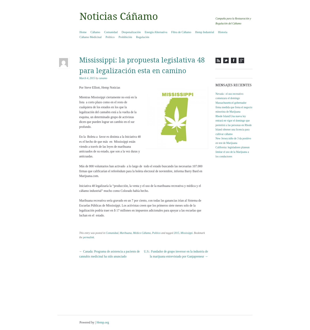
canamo (103, 78)
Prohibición (125, 37)
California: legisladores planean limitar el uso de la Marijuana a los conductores (232, 152)
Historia (222, 32)
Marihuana (126, 232)
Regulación (142, 37)
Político (110, 37)
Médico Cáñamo (142, 232)
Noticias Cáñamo (118, 16)
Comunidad (111, 32)
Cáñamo (95, 32)
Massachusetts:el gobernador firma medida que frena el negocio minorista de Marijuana (233, 107)
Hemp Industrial (204, 32)
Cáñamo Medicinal (90, 37)
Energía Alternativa (156, 32)
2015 (176, 232)
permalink (88, 237)
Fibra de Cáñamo (181, 32)
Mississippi (187, 232)
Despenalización (131, 32)
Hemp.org (102, 322)
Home (83, 32)
